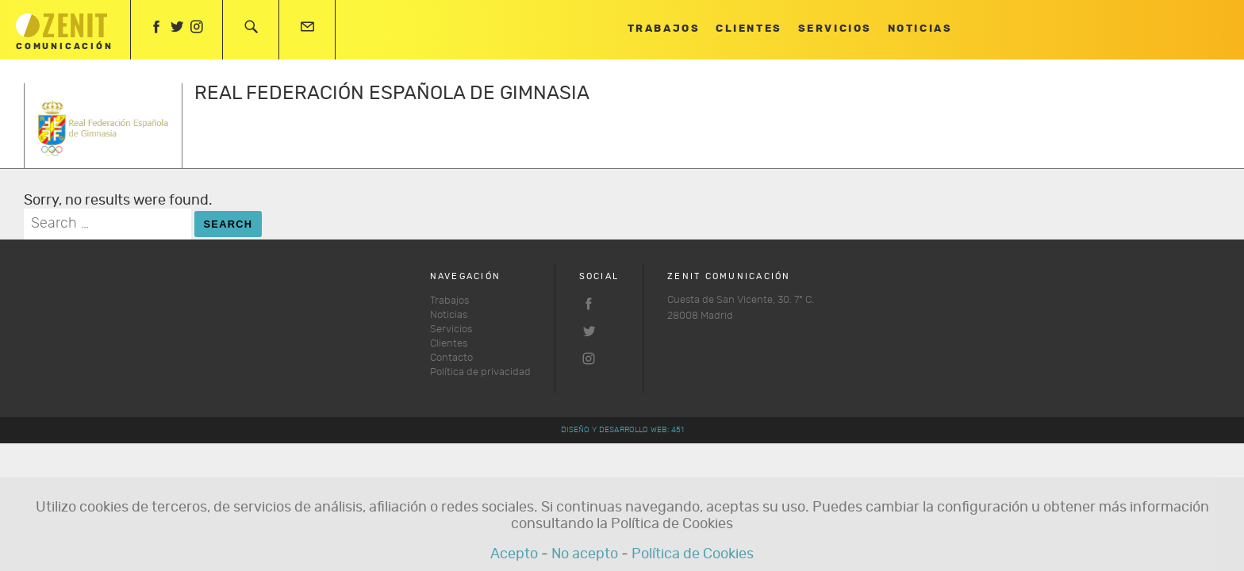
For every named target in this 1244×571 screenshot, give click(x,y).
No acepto (584, 554)
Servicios (835, 29)
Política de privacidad (480, 372)
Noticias (920, 29)
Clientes (748, 29)
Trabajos (664, 29)
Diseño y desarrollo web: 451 (622, 430)
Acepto (514, 554)
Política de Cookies (693, 554)
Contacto (451, 358)
